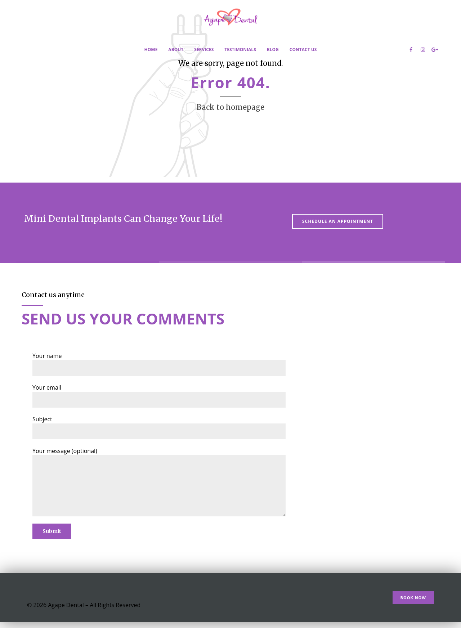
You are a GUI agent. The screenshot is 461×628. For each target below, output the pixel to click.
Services (204, 49)
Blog (273, 49)
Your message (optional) (158, 481)
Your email (158, 395)
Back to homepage (230, 107)
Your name (158, 364)
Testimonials (240, 49)
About (175, 49)
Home (151, 49)
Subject (158, 427)
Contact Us (303, 49)
